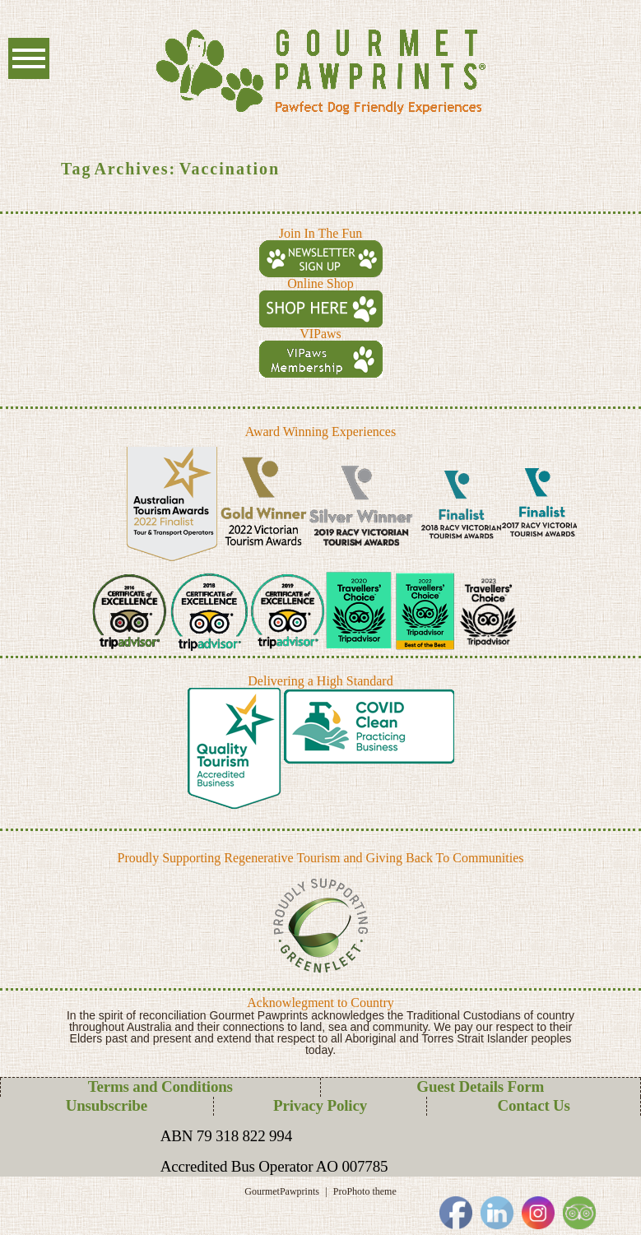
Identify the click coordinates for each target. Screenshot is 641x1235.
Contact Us (533, 1105)
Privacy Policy (320, 1105)
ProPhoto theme (365, 1191)
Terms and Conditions (160, 1086)
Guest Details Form (480, 1086)
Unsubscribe (106, 1105)
